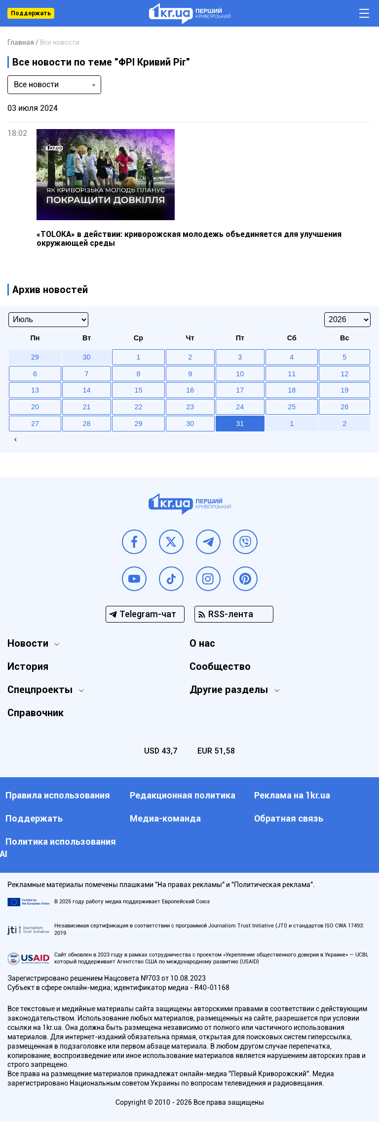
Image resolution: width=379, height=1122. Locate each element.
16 (190, 390)
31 (240, 424)
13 (35, 390)
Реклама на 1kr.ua (292, 795)
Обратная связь (288, 818)
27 (35, 424)
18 (292, 390)
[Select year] (347, 319)
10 (240, 374)
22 (138, 407)
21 (87, 407)
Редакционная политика (182, 795)
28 (87, 424)
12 (344, 374)
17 (240, 390)
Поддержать (31, 13)
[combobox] (54, 84)
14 (87, 390)
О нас (202, 643)
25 (292, 407)
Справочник (35, 713)
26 (344, 407)
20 (35, 407)
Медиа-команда (165, 818)
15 (138, 390)
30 (190, 424)
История (27, 666)
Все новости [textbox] (36, 84)
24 (240, 407)
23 (190, 407)
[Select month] (48, 319)
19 (344, 390)
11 (292, 374)
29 (138, 424)
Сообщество (220, 666)
